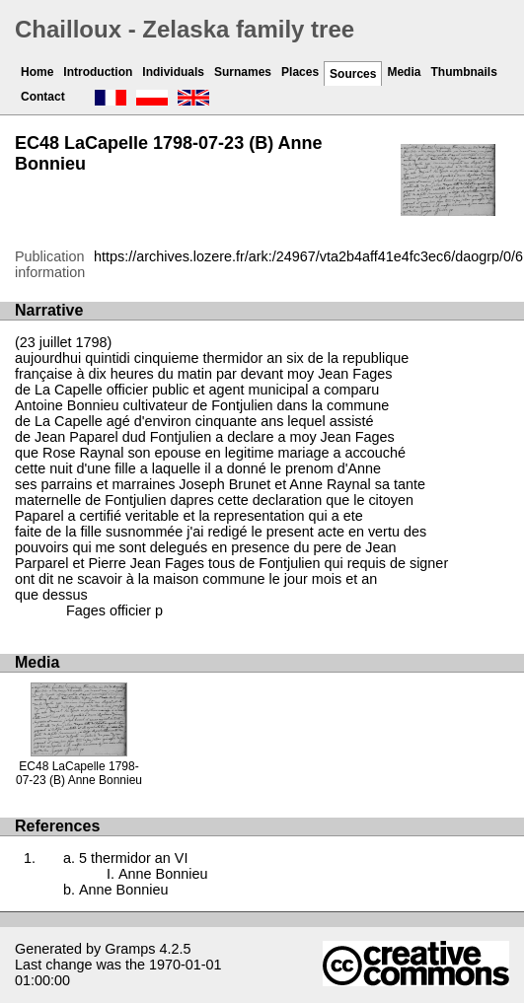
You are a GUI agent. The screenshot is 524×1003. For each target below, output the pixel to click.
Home (37, 72)
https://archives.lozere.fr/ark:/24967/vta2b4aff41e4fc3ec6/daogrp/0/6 (308, 256)
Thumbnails (463, 72)
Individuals (173, 72)
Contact (43, 97)
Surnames (242, 72)
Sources (353, 74)
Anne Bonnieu (162, 874)
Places (300, 72)
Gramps (130, 949)
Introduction (97, 72)
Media (403, 72)
